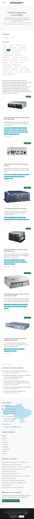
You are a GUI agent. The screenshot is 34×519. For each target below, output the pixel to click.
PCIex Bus (23, 67)
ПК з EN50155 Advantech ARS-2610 (15, 208)
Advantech (6, 37)
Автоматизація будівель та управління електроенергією (16, 476)
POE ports (6, 69)
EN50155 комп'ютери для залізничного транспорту (17, 24)
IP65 (26, 59)
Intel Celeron (18, 55)
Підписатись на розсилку (10, 500)
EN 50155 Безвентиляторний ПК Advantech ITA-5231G (15, 339)
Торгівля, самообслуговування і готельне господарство (16, 466)
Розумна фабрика (6, 485)
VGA (16, 71)
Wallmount (27, 71)
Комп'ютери (5, 442)
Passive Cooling (7, 67)
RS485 (27, 69)
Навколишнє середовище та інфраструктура (13, 469)
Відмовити (13, 516)
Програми (4, 451)
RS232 (21, 69)
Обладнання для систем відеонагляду (12, 464)
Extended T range (16, 50)
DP (4, 50)
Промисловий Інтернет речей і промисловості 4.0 (15, 462)
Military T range (16, 64)
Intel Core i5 (15, 57)
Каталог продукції (13, 22)
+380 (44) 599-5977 (8, 419)
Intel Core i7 (24, 57)
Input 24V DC (15, 52)
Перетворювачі (6, 449)
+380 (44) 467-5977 (9, 416)
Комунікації (5, 447)
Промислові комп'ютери (25, 22)
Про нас (4, 440)
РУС (4, 364)
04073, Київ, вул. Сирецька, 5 (11, 406)
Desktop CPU (12, 47)
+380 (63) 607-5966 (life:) (10, 413)
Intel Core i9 (6, 59)
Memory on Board (20, 62)
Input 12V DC (6, 52)
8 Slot (4, 47)
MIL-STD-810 (6, 64)
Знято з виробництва (9, 74)
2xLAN (11, 45)
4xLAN (23, 45)
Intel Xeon (15, 59)
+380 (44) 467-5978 (8, 421)
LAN (11, 62)
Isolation (5, 62)
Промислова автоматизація (9, 471)
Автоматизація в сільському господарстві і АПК (14, 482)
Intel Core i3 (6, 57)
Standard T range (7, 71)
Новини (4, 453)
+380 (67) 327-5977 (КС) (10, 409)
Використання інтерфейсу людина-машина (13, 480)
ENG (10, 364)
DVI (8, 50)
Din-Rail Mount (23, 47)
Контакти (4, 437)
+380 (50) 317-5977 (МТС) (10, 411)
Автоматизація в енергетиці (9, 478)
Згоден (21, 516)
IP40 (21, 59)
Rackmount (14, 69)
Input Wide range (7, 55)
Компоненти (5, 444)
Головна (5, 22)
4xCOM (17, 45)
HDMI (25, 50)
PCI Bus (16, 67)
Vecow (13, 37)
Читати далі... (8, 136)
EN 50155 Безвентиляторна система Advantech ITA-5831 (16, 295)
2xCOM (5, 45)
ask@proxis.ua (7, 424)
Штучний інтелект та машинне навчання (12, 487)
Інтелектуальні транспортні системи (11, 473)
